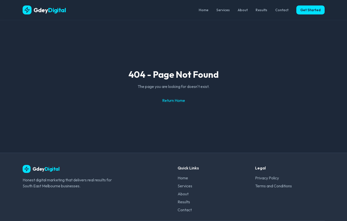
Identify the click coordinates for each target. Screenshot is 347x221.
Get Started (310, 10)
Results (261, 10)
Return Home (173, 100)
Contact (281, 10)
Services (223, 10)
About (243, 10)
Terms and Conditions (273, 185)
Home (203, 10)
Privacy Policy (267, 177)
